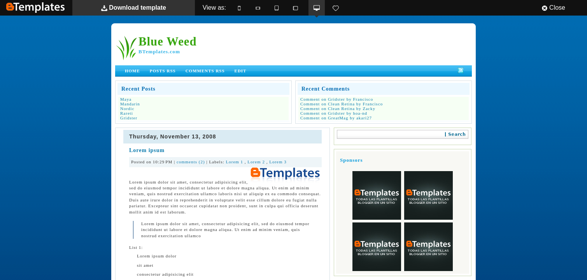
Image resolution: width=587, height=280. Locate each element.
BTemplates (35, 7)
